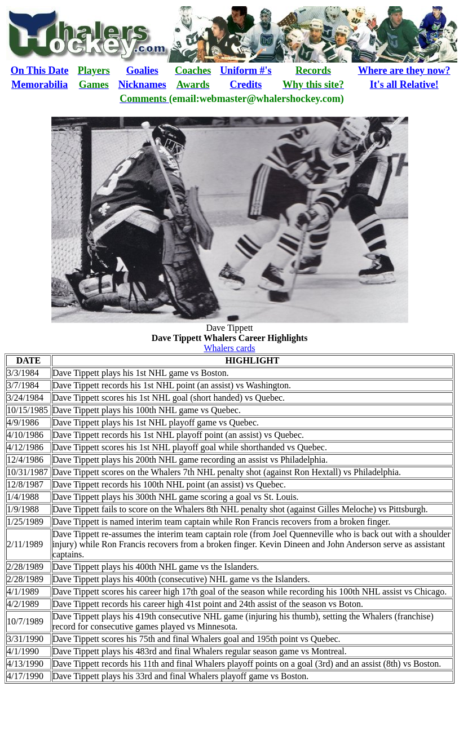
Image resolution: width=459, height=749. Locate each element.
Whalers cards (229, 348)
